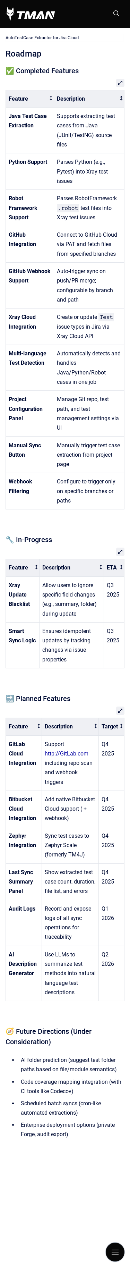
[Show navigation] (115, 1252)
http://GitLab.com (66, 753)
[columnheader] (30, 99)
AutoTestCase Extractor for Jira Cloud (42, 37)
